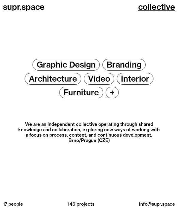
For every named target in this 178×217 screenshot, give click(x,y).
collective (156, 7)
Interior (135, 78)
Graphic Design (66, 65)
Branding (124, 65)
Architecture (53, 78)
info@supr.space (157, 204)
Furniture (81, 92)
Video (99, 78)
